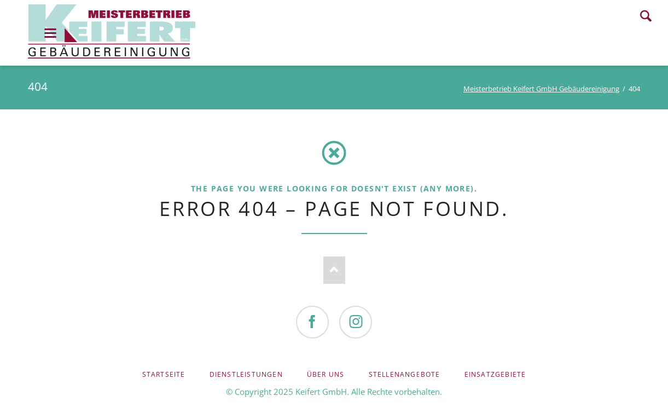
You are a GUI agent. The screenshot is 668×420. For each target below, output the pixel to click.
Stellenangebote (404, 374)
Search (646, 16)
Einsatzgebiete (495, 374)
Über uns (326, 374)
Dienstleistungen (246, 374)
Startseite (163, 374)
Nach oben (334, 270)
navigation (50, 33)
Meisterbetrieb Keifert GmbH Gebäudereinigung (541, 89)
